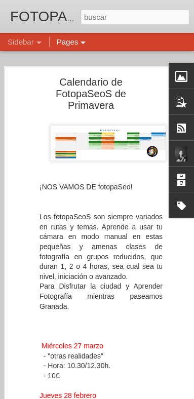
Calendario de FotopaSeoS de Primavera (91, 92)
